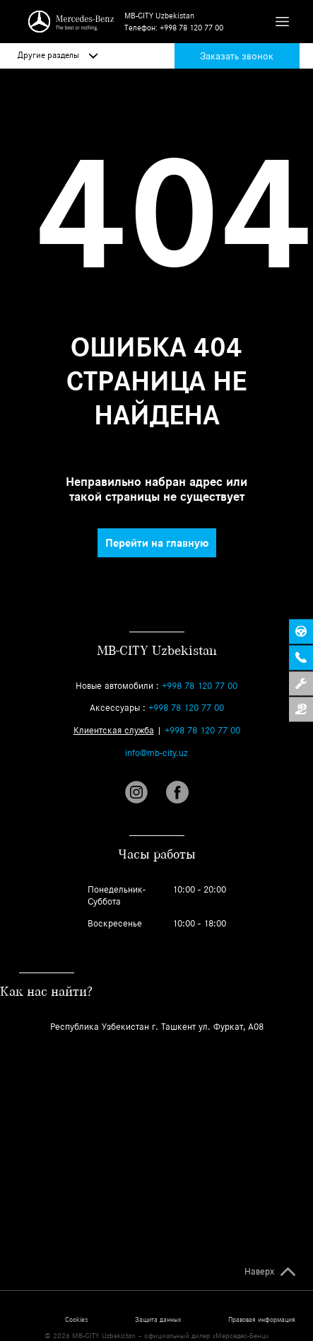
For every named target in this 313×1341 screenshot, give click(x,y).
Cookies (76, 1320)
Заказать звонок (236, 56)
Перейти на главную (156, 543)
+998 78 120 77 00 (191, 28)
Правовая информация (261, 1320)
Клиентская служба (113, 730)
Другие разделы (58, 55)
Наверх (259, 1271)
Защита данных (158, 1320)
